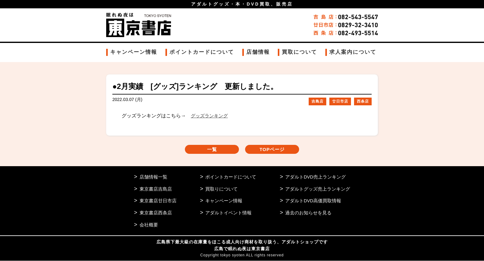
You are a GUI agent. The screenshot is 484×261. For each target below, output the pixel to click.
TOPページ (276, 149)
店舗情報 (258, 52)
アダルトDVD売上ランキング (315, 177)
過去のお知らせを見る (308, 213)
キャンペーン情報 (133, 52)
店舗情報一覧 (153, 177)
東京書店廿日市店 (158, 201)
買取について (299, 52)
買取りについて (221, 189)
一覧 (208, 149)
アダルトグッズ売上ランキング (317, 189)
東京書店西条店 (156, 213)
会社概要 (149, 225)
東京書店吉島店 (156, 189)
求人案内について (352, 52)
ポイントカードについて (201, 52)
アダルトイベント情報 (228, 213)
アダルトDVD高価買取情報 (313, 201)
